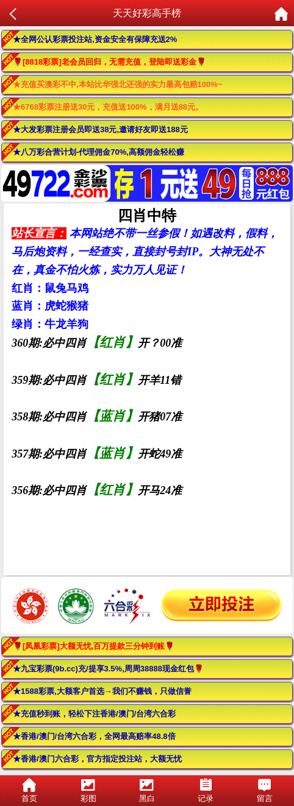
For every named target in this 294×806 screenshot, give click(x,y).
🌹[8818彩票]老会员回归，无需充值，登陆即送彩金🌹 (109, 61)
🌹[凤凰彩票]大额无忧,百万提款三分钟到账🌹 (93, 646)
